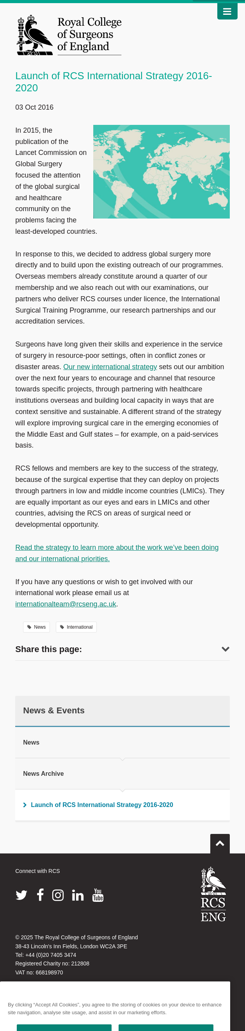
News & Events (54, 710)
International (76, 627)
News (36, 627)
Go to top (220, 840)
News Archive (43, 773)
